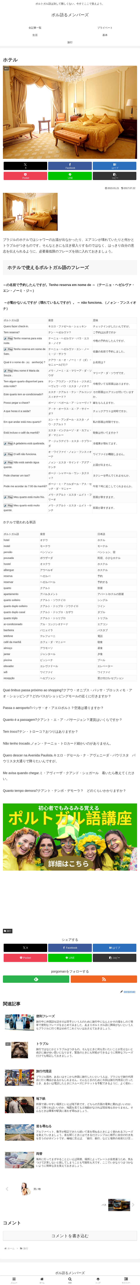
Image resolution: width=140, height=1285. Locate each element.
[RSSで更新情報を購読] (104, 979)
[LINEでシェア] (70, 176)
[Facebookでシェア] (70, 166)
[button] (114, 176)
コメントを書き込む (70, 1237)
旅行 (7, 931)
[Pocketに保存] (25, 176)
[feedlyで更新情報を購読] (36, 979)
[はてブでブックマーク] (114, 166)
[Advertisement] (70, 896)
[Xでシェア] (25, 166)
